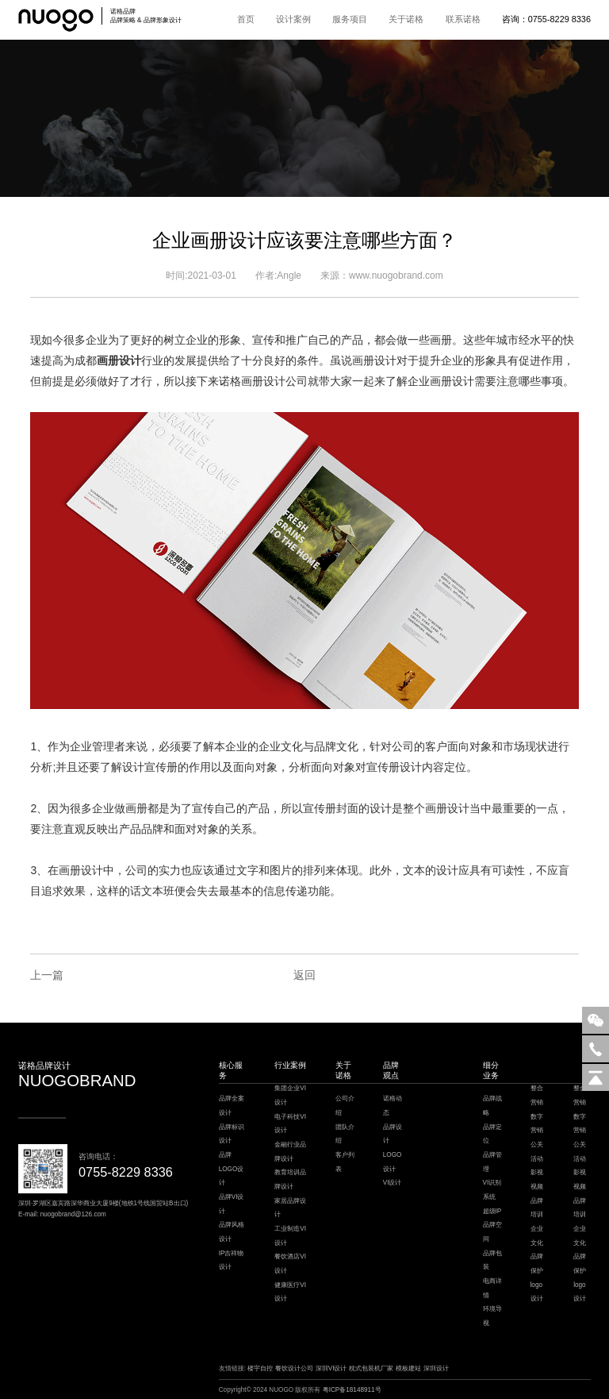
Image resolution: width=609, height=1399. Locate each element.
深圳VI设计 (331, 1368)
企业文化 (536, 1236)
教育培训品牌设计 (290, 1179)
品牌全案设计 (231, 1105)
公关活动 (536, 1151)
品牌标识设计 (231, 1134)
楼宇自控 (260, 1368)
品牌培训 (536, 1208)
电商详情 (492, 1288)
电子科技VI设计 (290, 1124)
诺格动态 (392, 1105)
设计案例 (293, 19)
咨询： (546, 19)
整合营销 (536, 1095)
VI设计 (392, 1182)
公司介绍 (344, 1105)
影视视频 (536, 1179)
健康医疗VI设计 (290, 1292)
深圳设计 (436, 1368)
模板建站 (408, 1368)
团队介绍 (344, 1134)
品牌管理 (492, 1162)
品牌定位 (492, 1134)
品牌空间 (492, 1232)
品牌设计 (392, 1134)
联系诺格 (463, 19)
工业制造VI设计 (290, 1236)
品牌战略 (492, 1105)
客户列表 (344, 1162)
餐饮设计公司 (294, 1368)
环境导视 (492, 1316)
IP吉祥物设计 (231, 1260)
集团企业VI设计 (290, 1095)
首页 (246, 19)
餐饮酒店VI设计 (290, 1263)
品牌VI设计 (231, 1204)
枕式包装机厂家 (371, 1368)
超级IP (492, 1211)
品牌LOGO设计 (231, 1168)
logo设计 (536, 1292)
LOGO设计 (392, 1162)
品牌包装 (492, 1260)
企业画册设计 (441, 381)
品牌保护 (536, 1263)
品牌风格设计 (231, 1232)
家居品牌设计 (290, 1208)
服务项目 (349, 19)
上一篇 (46, 975)
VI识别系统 (492, 1190)
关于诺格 (406, 19)
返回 (304, 975)
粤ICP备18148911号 (352, 1389)
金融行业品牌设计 (290, 1151)
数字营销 (536, 1124)
